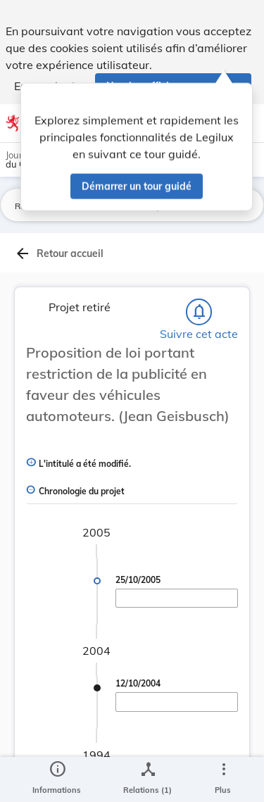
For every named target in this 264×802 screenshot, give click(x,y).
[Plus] (223, 779)
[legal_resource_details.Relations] (147, 779)
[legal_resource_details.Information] (56, 779)
